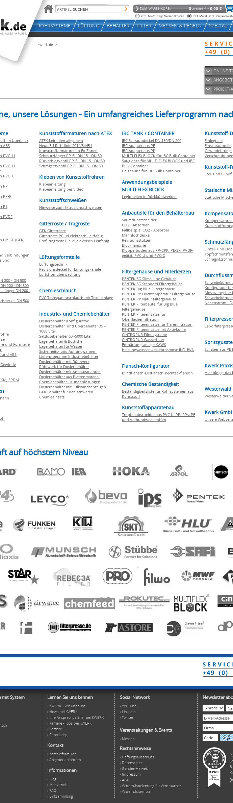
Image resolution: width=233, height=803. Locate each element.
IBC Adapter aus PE (138, 145)
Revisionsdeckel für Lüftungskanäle (70, 269)
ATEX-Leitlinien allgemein (61, 140)
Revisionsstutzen (136, 240)
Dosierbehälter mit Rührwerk (64, 361)
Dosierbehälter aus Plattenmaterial (69, 376)
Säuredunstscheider (139, 219)
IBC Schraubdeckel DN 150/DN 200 (151, 140)
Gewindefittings (218, 150)
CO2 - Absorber (135, 224)
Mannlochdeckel (136, 235)
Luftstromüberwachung (59, 274)
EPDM (13, 379)
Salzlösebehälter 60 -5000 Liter (65, 336)
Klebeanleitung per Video (61, 189)
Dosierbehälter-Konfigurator (63, 320)
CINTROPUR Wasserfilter (143, 339)
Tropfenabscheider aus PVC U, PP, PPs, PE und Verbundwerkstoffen (158, 417)
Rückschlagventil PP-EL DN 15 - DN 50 (72, 160)
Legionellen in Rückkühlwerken (149, 196)
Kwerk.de (45, 44)
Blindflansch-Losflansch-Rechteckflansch (157, 372)
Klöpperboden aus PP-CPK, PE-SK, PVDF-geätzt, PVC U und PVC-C (157, 253)
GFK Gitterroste (52, 230)
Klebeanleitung (52, 184)
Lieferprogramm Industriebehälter (68, 356)
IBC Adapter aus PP (138, 150)
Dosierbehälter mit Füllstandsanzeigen (72, 386)
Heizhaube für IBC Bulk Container (151, 170)
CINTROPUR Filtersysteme (144, 334)
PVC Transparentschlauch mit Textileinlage (76, 297)
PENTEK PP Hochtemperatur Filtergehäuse (158, 293)
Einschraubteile (218, 145)
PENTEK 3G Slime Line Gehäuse (149, 278)
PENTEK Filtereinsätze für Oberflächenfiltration (143, 317)
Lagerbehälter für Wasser (60, 346)
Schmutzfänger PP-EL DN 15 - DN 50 (70, 155)
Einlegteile (214, 140)
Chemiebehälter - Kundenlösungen (69, 381)
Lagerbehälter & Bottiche (60, 341)
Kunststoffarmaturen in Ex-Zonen (68, 150)
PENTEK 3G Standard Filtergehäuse (152, 283)
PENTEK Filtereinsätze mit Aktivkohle (154, 329)
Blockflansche (134, 245)
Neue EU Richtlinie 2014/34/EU (65, 145)
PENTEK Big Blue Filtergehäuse (148, 288)
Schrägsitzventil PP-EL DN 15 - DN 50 (71, 165)
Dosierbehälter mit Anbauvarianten (70, 371)
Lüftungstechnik (53, 264)
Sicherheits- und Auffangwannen (68, 351)
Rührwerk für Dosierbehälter (64, 366)
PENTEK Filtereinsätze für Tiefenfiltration (157, 324)
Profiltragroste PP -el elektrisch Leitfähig (74, 240)
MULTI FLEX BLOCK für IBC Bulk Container (158, 155)
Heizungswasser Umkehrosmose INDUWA (158, 349)
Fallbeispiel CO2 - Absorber (145, 230)
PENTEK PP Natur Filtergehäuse (149, 298)
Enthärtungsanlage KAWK (144, 344)
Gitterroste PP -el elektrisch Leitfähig (71, 235)
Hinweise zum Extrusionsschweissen (70, 207)
